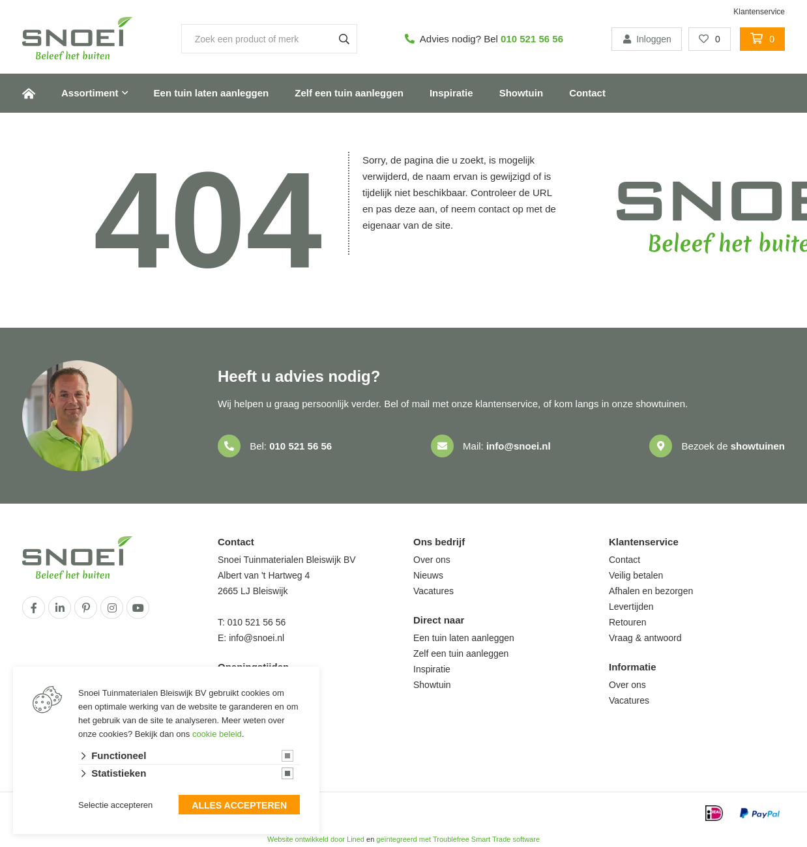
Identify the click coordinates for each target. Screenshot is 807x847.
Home (28, 93)
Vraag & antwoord (645, 638)
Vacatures (433, 591)
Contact (587, 92)
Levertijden (631, 606)
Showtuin (521, 92)
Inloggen (646, 39)
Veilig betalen (636, 575)
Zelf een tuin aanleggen (349, 92)
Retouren (628, 622)
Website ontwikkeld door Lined (315, 839)
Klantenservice (759, 11)
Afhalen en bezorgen (651, 591)
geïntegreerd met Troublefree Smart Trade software (458, 839)
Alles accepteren (239, 805)
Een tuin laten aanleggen (211, 92)
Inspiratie (451, 92)
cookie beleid (217, 734)
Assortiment (90, 92)
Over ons (431, 559)
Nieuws (428, 575)
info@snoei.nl (518, 446)
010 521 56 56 (532, 38)
